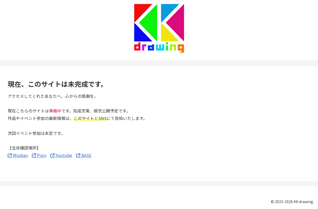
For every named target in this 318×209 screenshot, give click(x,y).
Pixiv (39, 155)
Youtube (61, 155)
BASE (83, 155)
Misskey (18, 155)
